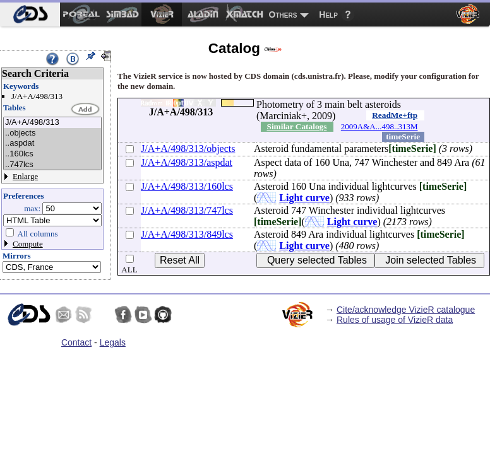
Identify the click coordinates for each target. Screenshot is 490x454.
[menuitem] (30, 14)
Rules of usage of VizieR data (395, 320)
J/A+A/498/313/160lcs (187, 186)
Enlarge (25, 176)
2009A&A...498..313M (379, 126)
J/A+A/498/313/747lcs (187, 210)
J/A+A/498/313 (52, 122)
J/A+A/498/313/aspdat (186, 162)
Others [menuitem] (283, 14)
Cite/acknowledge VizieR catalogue (406, 310)
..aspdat (52, 143)
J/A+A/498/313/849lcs (187, 234)
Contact (76, 342)
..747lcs (52, 165)
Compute (28, 243)
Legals (113, 342)
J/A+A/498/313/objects (188, 148)
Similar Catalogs (297, 126)
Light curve (304, 197)
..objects (52, 133)
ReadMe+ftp (394, 115)
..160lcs (52, 154)
